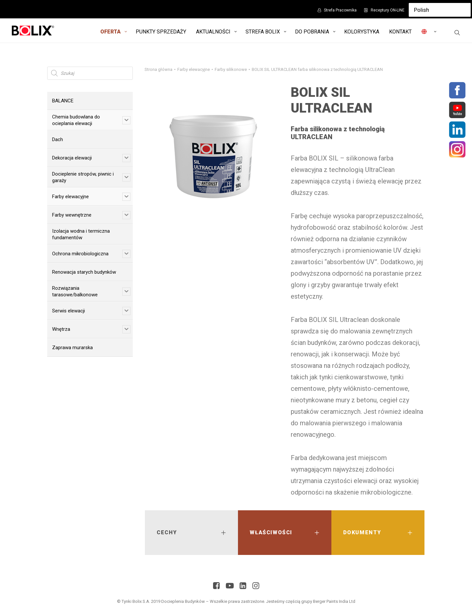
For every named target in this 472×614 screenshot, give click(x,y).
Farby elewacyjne (193, 69)
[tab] (191, 532)
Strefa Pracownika (340, 10)
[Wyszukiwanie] (457, 32)
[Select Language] (440, 10)
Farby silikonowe (231, 69)
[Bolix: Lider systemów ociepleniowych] (33, 30)
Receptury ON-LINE (387, 10)
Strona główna (158, 69)
